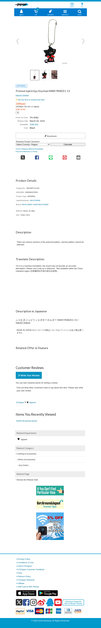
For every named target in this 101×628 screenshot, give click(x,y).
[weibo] (41, 602)
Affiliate (21, 583)
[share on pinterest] (64, 156)
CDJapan (20, 402)
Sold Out (34, 124)
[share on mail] (78, 156)
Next (83, 41)
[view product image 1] (34, 75)
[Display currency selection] (17, 112)
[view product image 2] (44, 75)
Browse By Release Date (27, 480)
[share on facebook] (37, 156)
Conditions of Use (26, 562)
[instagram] (33, 602)
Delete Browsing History (26, 421)
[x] (19, 602)
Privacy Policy (24, 559)
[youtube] (58, 602)
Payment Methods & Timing (26, 151)
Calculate (68, 144)
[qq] (50, 602)
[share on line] (51, 156)
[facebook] (26, 602)
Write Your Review (29, 375)
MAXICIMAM (22, 95)
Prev (17, 41)
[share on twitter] (23, 156)
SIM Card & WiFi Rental (28, 587)
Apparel (32, 402)
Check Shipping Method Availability (29, 149)
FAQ (20, 573)
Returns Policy (24, 576)
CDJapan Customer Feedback (31, 569)
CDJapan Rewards (26, 580)
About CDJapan (25, 566)
